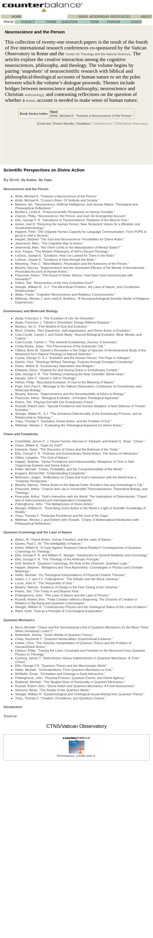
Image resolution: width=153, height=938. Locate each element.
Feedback (83, 123)
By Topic (45, 180)
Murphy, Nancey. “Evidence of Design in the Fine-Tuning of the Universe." (67, 587)
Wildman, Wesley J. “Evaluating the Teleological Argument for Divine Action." (69, 425)
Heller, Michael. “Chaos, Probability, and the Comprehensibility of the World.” (69, 469)
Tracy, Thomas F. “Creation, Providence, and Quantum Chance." (60, 698)
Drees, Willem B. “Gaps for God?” (39, 445)
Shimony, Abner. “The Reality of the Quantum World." (52, 690)
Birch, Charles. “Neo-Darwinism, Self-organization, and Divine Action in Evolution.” (73, 330)
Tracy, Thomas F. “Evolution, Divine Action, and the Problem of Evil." (63, 421)
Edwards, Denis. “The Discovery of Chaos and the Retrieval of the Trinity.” (67, 449)
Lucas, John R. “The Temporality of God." (44, 583)
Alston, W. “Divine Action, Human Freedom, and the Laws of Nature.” (64, 539)
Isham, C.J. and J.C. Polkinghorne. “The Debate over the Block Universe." (67, 579)
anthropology (34, 95)
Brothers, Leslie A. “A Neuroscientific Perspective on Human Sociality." (65, 212)
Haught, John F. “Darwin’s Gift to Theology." (46, 378)
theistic (31, 100)
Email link (44, 123)
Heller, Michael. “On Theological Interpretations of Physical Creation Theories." (71, 575)
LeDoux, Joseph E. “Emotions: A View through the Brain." (55, 259)
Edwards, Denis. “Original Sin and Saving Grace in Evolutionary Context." (67, 370)
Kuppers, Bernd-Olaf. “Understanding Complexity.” (50, 473)
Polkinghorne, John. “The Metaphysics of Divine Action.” (55, 504)
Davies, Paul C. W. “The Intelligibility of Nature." (49, 543)
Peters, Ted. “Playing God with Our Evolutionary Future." (55, 402)
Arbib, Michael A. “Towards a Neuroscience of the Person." (91, 115)
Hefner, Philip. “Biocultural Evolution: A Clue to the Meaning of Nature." (65, 382)
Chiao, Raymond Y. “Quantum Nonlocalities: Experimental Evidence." (64, 639)
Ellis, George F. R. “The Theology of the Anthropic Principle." (58, 559)
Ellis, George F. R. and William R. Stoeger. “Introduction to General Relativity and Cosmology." (82, 555)
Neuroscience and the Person (26, 189)
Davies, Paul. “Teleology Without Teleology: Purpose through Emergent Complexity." (74, 362)
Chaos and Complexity (20, 434)
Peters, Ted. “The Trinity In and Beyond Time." (47, 591)
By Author (29, 180)
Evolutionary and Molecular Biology (30, 311)
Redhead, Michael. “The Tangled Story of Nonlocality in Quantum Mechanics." (70, 682)
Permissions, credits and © (76, 755)
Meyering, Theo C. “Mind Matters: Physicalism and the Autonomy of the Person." (72, 263)
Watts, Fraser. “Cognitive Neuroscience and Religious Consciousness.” (65, 294)
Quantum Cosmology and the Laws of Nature (37, 532)
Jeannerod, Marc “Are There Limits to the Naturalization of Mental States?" (68, 247)
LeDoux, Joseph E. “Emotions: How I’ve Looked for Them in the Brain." (65, 255)
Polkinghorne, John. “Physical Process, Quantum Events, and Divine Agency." (70, 678)
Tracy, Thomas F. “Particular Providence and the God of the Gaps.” (62, 515)
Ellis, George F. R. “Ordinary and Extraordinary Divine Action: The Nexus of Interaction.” (77, 453)
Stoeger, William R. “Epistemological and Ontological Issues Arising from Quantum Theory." (79, 694)
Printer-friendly (63, 123)
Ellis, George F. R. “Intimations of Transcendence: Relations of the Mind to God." (72, 220)
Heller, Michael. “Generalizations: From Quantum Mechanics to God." (64, 669)
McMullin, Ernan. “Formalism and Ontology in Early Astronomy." (60, 674)
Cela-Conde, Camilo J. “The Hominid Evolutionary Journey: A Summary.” (66, 342)
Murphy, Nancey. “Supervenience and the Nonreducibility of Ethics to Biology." (70, 394)
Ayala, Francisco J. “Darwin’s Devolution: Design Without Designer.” (63, 322)
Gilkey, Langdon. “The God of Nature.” (42, 457)
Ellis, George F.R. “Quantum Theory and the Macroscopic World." (61, 665)
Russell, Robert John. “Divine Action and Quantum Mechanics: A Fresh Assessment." (75, 686)
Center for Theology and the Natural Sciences (97, 54)
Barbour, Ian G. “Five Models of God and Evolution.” (52, 326)
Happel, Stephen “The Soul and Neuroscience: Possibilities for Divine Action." (70, 239)
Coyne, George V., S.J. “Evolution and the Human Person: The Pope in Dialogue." (73, 358)
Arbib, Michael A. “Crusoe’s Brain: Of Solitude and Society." (57, 200)
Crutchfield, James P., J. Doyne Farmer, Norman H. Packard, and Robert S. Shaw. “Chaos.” (80, 441)
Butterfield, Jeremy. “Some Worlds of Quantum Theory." (54, 635)
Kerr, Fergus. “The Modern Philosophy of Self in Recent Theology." (62, 251)
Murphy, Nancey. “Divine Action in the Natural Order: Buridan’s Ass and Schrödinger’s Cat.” (79, 485)
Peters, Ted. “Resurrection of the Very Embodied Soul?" (54, 283)
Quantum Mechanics (19, 620)
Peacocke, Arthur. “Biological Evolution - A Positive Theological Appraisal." (67, 398)
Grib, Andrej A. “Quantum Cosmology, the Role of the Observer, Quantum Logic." (72, 563)
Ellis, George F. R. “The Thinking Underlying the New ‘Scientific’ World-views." (70, 374)
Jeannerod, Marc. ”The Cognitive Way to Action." (49, 243)
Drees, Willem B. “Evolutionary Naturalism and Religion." (55, 366)
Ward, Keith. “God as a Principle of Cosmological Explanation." (59, 611)
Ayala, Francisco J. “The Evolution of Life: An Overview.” (55, 318)
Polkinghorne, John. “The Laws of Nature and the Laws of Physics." (63, 595)
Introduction (12, 707)
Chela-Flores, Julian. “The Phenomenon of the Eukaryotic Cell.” (60, 346)
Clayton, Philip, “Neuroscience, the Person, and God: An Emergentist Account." (71, 216)
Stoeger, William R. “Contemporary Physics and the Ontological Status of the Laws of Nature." (81, 607)
